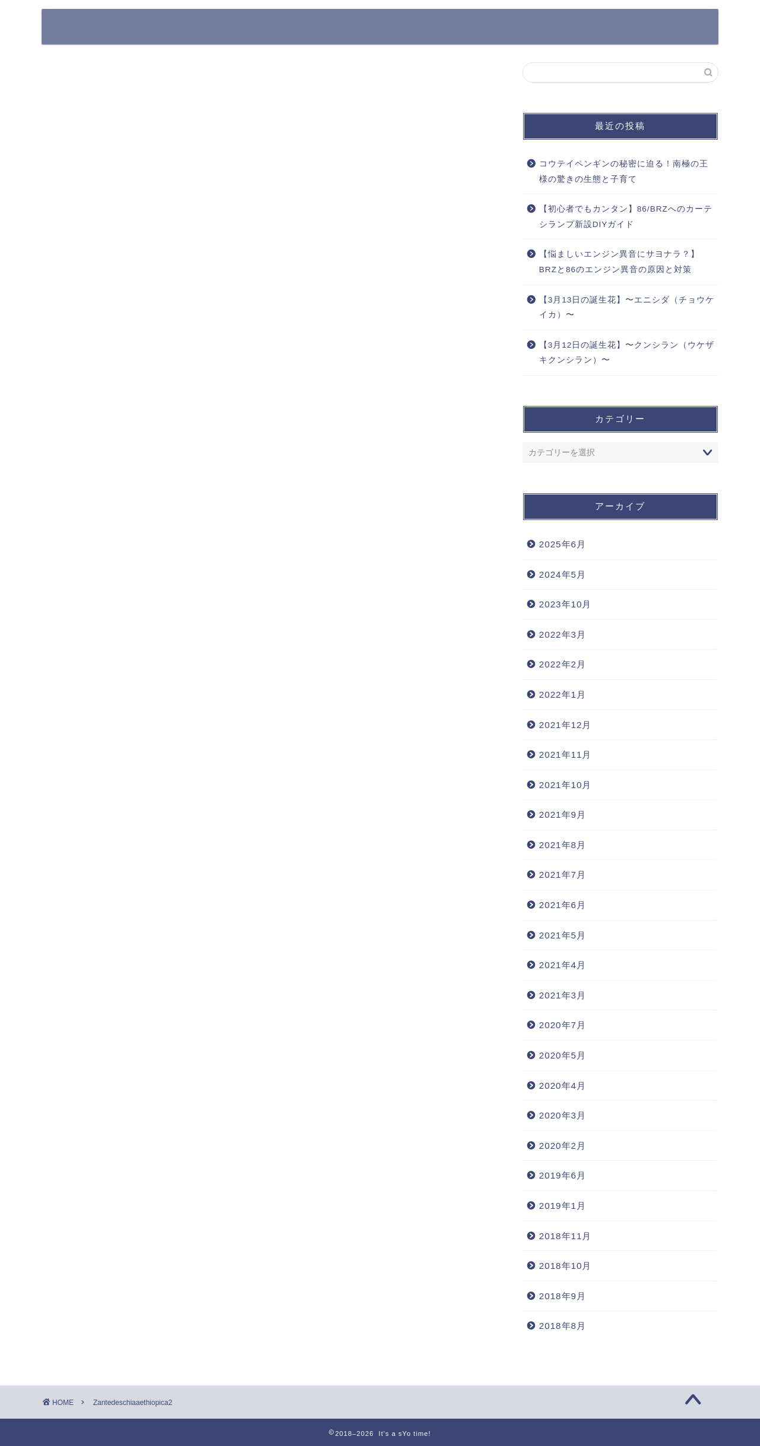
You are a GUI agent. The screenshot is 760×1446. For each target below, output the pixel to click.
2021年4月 (562, 965)
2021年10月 (565, 785)
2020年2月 (562, 1146)
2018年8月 (562, 1326)
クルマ (353, 27)
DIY (684, 27)
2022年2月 (562, 664)
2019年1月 (562, 1206)
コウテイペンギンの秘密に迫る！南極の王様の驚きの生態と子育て (623, 171)
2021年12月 (565, 725)
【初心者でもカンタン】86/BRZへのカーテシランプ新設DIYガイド (625, 216)
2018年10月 (565, 1266)
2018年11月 (565, 1236)
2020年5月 (562, 1055)
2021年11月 (565, 754)
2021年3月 (562, 995)
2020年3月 (562, 1115)
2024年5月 (562, 574)
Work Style (624, 27)
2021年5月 (562, 935)
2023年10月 (565, 604)
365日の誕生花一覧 (274, 27)
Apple (407, 27)
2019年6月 (562, 1175)
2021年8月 (562, 845)
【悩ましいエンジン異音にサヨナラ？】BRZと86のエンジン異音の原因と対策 (619, 262)
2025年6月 (562, 544)
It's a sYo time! (109, 26)
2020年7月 (562, 1025)
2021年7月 (562, 875)
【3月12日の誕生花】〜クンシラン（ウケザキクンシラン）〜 (627, 353)
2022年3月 (562, 634)
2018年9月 (562, 1296)
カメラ (461, 27)
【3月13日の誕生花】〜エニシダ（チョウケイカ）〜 (627, 307)
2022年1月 (562, 694)
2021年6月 (562, 905)
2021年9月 (562, 814)
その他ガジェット (537, 27)
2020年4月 (562, 1085)
